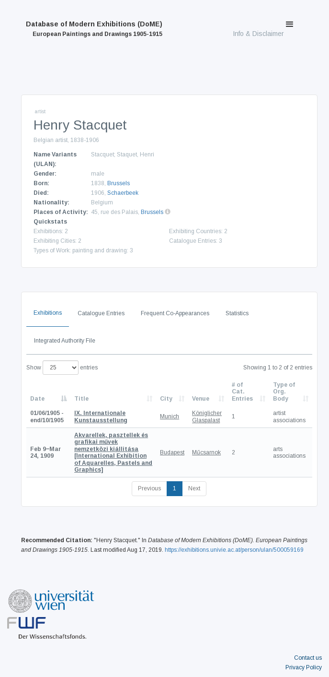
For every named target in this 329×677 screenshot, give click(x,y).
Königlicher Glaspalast (207, 416)
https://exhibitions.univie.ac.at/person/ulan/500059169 (234, 549)
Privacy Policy (303, 667)
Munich (169, 416)
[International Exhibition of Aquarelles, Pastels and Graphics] (113, 452)
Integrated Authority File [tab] (64, 340)
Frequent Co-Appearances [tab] (175, 313)
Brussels (118, 183)
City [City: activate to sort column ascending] (166, 398)
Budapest (172, 452)
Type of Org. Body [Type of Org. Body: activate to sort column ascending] (284, 391)
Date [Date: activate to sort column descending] (37, 398)
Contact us (308, 657)
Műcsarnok (206, 452)
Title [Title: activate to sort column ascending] (81, 398)
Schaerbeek (122, 193)
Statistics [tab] (237, 313)
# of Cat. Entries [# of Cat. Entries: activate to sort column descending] (242, 391)
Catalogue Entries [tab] (101, 313)
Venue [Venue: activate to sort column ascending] (200, 398)
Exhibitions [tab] (48, 312)
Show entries (62, 367)
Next (194, 488)
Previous (149, 488)
